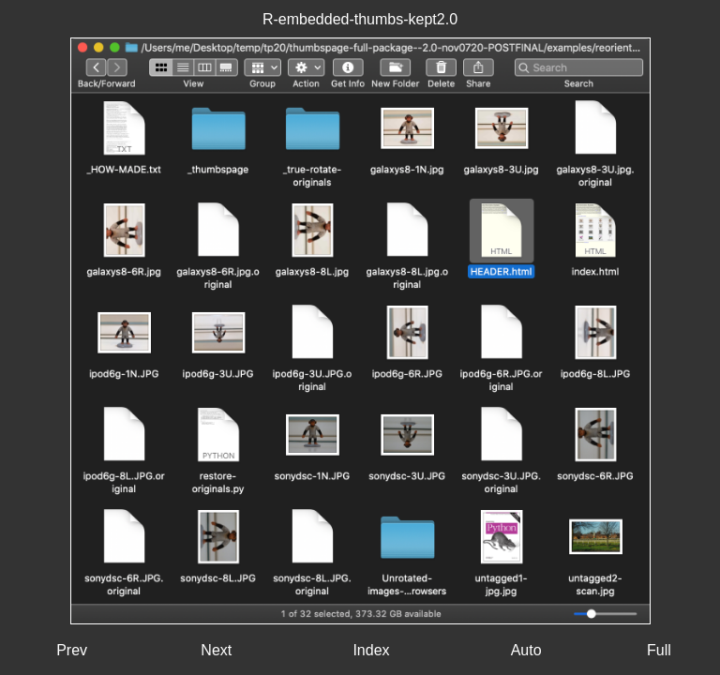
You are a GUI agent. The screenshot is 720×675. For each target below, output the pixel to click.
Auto (526, 650)
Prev (71, 650)
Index (370, 650)
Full (659, 650)
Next (216, 650)
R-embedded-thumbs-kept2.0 (360, 19)
